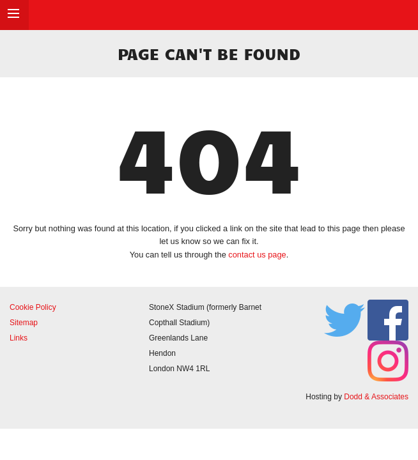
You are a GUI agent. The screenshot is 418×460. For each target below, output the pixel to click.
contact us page (257, 254)
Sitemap (24, 322)
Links (18, 338)
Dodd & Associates (376, 396)
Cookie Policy (33, 307)
